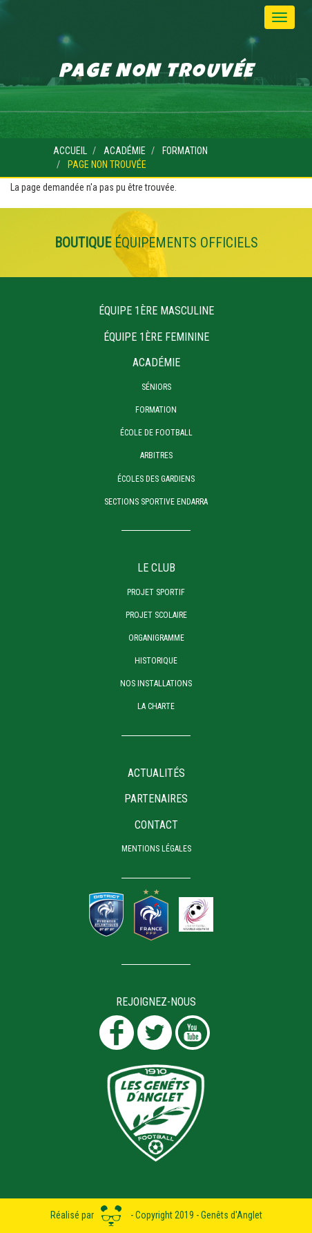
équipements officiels (156, 242)
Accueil (70, 150)
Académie (125, 150)
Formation (185, 150)
